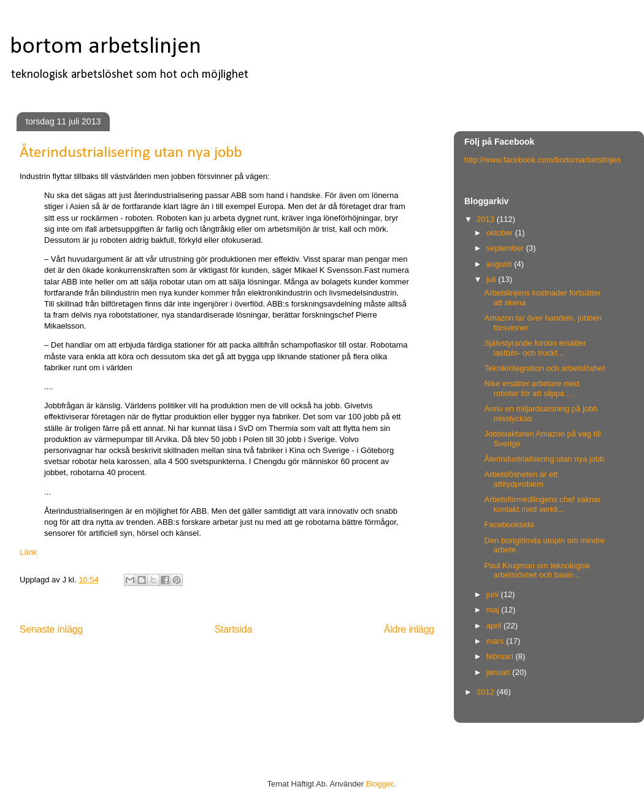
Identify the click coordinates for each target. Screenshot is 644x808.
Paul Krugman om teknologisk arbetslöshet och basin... (537, 570)
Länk (28, 552)
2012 (487, 691)
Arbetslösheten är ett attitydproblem (521, 479)
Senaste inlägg (51, 629)
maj (494, 609)
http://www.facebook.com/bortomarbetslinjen (542, 159)
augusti (500, 264)
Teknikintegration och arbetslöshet (544, 368)
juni (493, 594)
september (506, 248)
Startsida (234, 629)
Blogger (379, 783)
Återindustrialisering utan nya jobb (544, 458)
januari (499, 672)
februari (501, 656)
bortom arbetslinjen (105, 47)
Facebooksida (509, 524)
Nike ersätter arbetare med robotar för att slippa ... (531, 388)
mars (496, 641)
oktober (500, 232)
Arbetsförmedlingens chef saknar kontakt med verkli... (542, 504)
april (495, 625)
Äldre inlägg (409, 629)
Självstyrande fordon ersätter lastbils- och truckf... (535, 347)
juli (492, 279)
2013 (487, 219)
